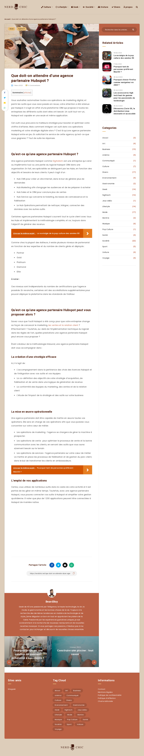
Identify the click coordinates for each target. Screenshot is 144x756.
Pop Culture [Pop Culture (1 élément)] (72, 719)
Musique (106, 223)
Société (88, 7)
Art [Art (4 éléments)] (66, 690)
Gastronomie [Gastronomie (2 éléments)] (78, 705)
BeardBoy (52, 601)
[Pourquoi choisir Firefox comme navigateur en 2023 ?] (106, 79)
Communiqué (108, 160)
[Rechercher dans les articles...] (119, 29)
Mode (104, 212)
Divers (116, 7)
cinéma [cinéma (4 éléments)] (58, 695)
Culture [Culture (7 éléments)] (58, 700)
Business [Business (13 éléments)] (77, 690)
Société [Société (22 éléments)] (58, 724)
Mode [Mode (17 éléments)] (69, 714)
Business (106, 149)
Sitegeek (12, 689)
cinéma (105, 155)
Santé (105, 235)
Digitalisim (58, 161)
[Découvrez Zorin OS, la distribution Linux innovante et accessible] (106, 108)
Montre (105, 218)
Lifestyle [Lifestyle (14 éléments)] (58, 714)
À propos (128, 7)
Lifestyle (61, 7)
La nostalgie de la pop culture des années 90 (124, 56)
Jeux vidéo (107, 200)
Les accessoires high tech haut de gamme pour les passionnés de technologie (124, 97)
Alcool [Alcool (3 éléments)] (57, 690)
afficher (27, 93)
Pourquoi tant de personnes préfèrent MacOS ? (123, 69)
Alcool (105, 138)
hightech (21, 29)
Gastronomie (108, 183)
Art (103, 143)
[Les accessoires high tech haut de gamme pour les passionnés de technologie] (106, 93)
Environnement (109, 178)
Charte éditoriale (105, 701)
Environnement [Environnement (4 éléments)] (61, 705)
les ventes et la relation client (63, 325)
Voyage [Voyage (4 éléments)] (58, 729)
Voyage (105, 258)
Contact (101, 689)
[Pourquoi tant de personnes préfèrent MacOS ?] (106, 66)
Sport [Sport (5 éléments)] (69, 724)
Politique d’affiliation (107, 698)
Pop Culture (107, 229)
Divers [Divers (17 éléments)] (69, 700)
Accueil (7, 19)
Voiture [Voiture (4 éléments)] (80, 724)
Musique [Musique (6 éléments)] (58, 719)
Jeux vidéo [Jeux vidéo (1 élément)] (82, 710)
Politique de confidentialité (109, 695)
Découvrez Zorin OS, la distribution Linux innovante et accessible (125, 111)
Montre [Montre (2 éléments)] (81, 714)
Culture (46, 7)
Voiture (103, 7)
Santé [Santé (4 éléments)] (85, 719)
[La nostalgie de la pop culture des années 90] (106, 55)
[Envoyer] (133, 29)
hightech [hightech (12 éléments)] (68, 710)
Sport (105, 246)
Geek (74, 7)
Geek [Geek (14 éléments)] (57, 710)
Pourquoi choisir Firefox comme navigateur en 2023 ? (125, 82)
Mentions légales (105, 692)
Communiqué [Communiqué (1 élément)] (72, 695)
